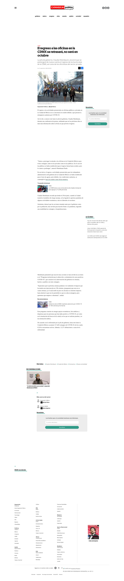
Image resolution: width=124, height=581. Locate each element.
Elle (37, 508)
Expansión (17, 504)
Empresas (17, 505)
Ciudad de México (62, 364)
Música (37, 530)
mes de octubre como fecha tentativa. (57, 179)
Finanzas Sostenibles (62, 504)
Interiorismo (38, 547)
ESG (15, 519)
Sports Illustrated (62, 527)
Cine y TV (38, 528)
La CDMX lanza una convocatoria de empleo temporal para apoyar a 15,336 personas (65, 189)
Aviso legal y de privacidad (47, 574)
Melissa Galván (44, 406)
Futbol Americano (61, 533)
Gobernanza (38, 557)
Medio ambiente (39, 552)
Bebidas (59, 549)
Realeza (16, 550)
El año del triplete (93, 541)
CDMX (58, 16)
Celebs (37, 514)
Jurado (58, 561)
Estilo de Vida (60, 559)
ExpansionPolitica (62, 568)
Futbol (58, 528)
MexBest (59, 546)
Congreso (17, 534)
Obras (16, 517)
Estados (16, 538)
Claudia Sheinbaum (51, 364)
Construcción (39, 538)
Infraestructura (39, 543)
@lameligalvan (46, 408)
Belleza (16, 557)
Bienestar (59, 556)
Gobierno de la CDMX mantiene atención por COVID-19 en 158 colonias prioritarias (65, 305)
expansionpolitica (58, 568)
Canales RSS (55, 574)
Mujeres (16, 522)
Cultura (37, 504)
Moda (16, 555)
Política (17, 528)
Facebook (108, 8)
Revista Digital (60, 542)
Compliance (39, 574)
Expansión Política (45, 400)
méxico (45, 16)
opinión (71, 16)
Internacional (17, 512)
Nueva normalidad (82, 364)
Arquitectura (38, 545)
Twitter (103, 8)
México (16, 531)
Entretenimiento (39, 523)
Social (37, 555)
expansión (86, 16)
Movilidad (38, 559)
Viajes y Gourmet (18, 560)
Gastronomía (60, 547)
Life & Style (39, 520)
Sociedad (78, 16)
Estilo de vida (39, 516)
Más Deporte (60, 537)
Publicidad (33, 574)
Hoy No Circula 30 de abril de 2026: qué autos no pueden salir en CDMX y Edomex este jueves (97, 222)
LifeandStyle (17, 524)
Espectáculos (18, 548)
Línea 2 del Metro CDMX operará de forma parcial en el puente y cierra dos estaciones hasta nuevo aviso (97, 230)
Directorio (60, 574)
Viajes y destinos (61, 552)
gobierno (37, 16)
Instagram (106, 8)
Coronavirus (72, 364)
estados (64, 16)
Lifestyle (59, 540)
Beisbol (58, 530)
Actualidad (59, 516)
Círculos (16, 553)
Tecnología (17, 515)
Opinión (16, 541)
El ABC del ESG (60, 509)
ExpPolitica (55, 568)
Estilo (37, 521)
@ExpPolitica (52, 106)
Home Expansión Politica (20, 508)
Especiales (59, 523)
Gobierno (16, 529)
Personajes (59, 554)
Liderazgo (59, 518)
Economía (17, 510)
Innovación (59, 506)
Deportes (38, 526)
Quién (16, 547)
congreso (51, 16)
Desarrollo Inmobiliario (41, 540)
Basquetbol (59, 535)
